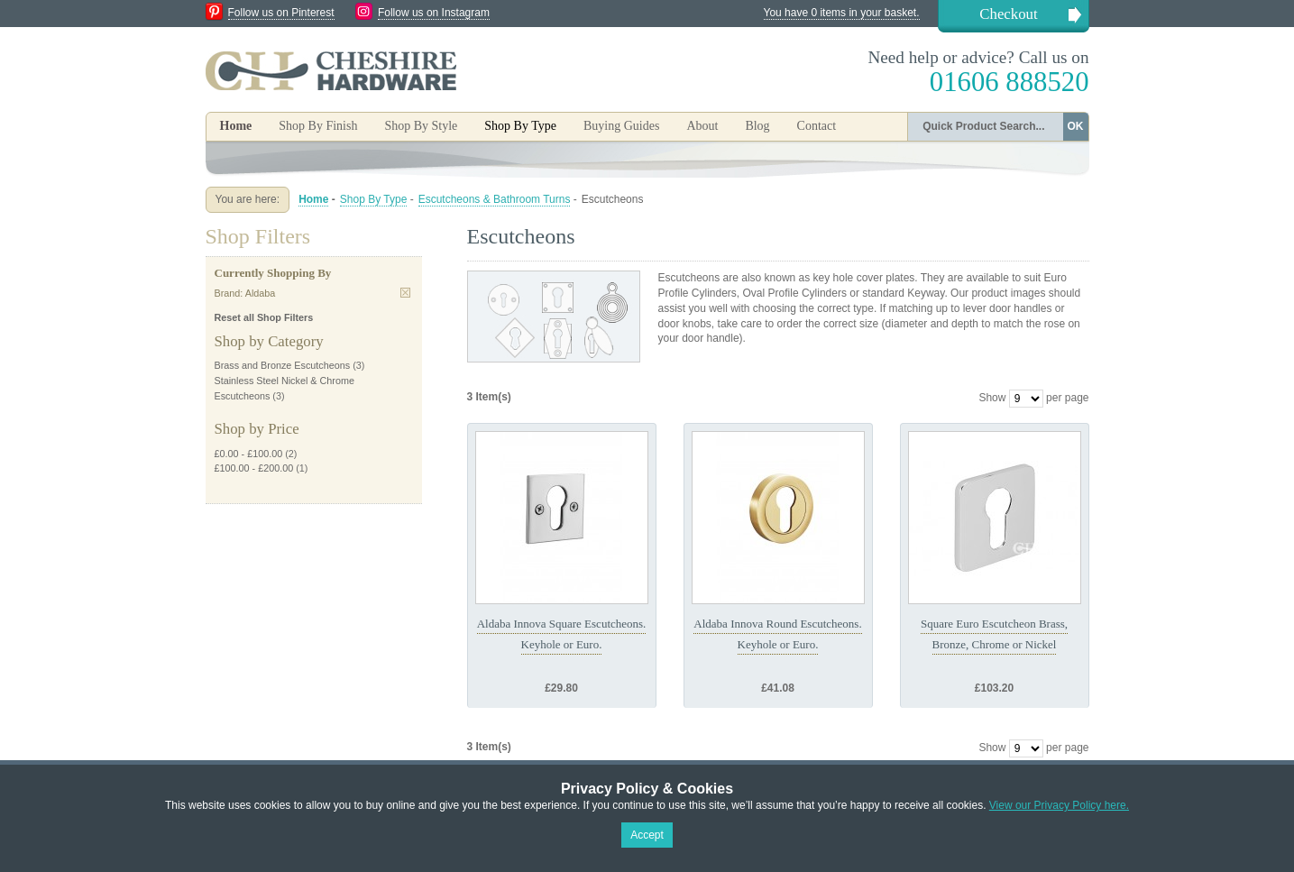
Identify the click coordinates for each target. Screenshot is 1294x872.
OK (1076, 126)
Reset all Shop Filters (264, 317)
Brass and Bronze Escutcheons (283, 365)
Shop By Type (374, 199)
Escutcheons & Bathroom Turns (494, 199)
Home (236, 126)
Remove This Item (405, 293)
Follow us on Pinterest (281, 12)
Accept (647, 835)
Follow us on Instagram (434, 12)
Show (991, 397)
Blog (757, 126)
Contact (817, 126)
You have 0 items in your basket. (842, 12)
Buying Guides (621, 126)
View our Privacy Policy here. (1059, 805)
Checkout (1008, 14)
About (702, 126)
